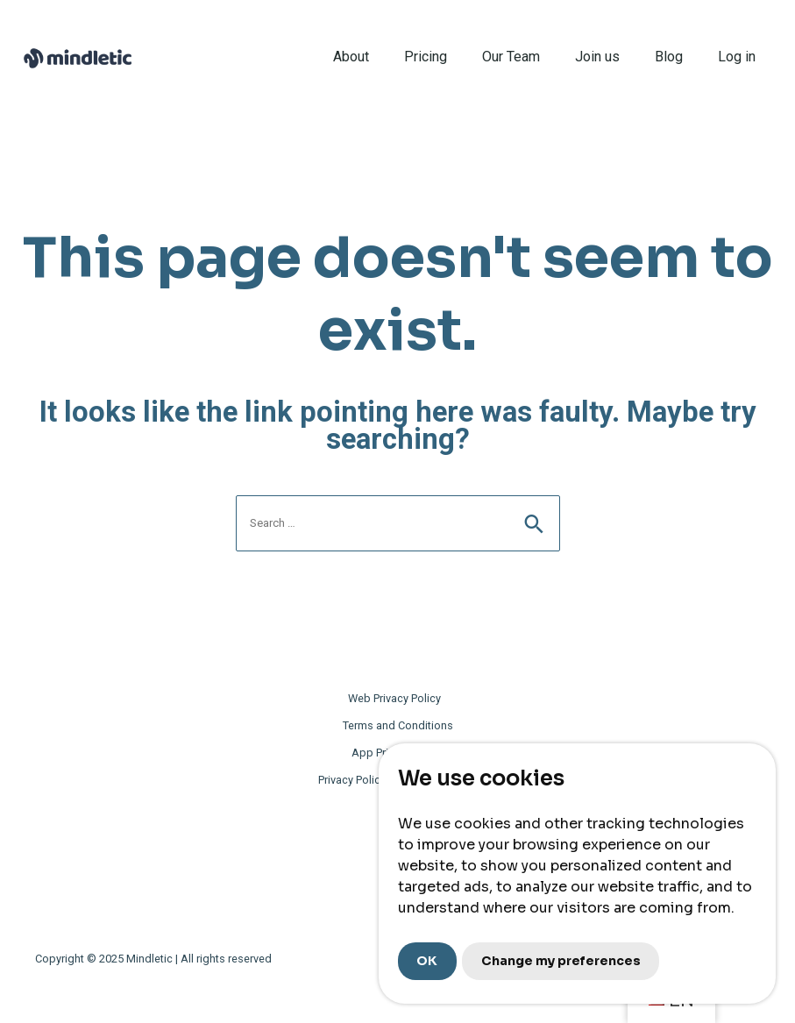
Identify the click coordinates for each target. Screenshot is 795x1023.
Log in (737, 56)
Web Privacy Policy (394, 698)
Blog (669, 56)
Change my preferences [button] (561, 961)
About (351, 56)
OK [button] (426, 961)
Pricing (425, 56)
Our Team (511, 56)
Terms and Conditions (398, 725)
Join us (597, 56)
